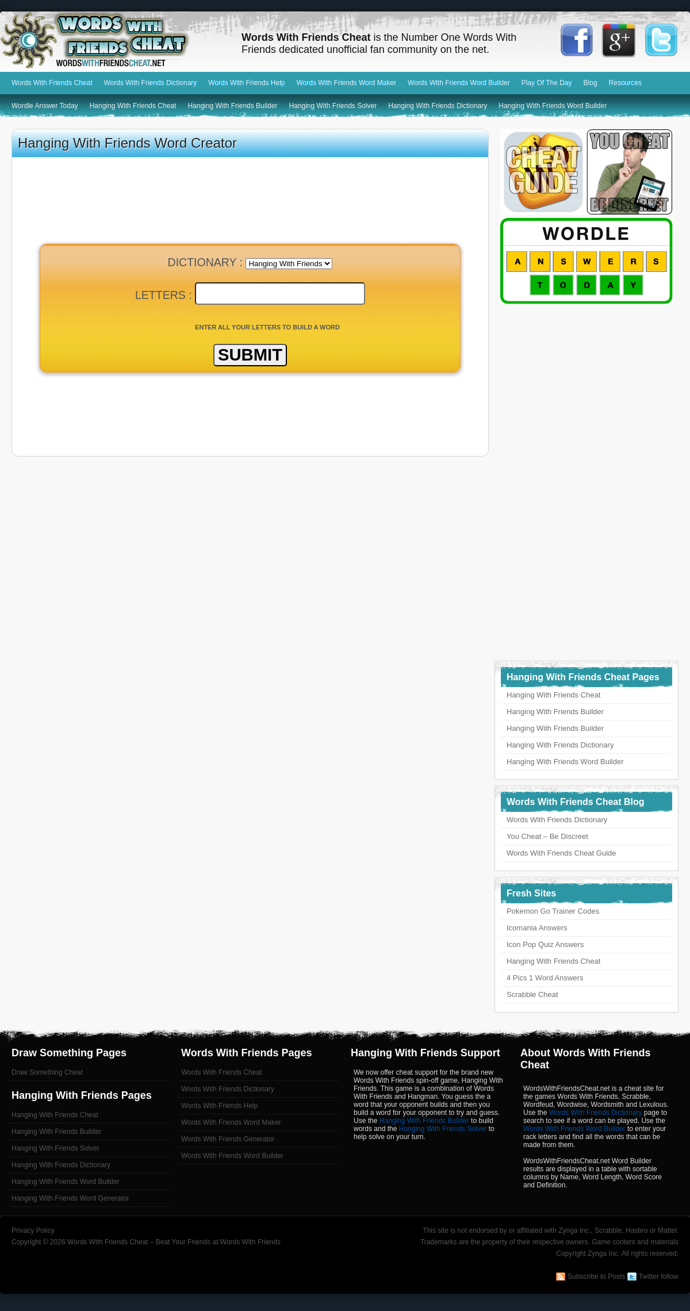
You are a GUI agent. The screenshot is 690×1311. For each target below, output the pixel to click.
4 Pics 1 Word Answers (545, 977)
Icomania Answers (537, 927)
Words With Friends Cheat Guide (561, 853)
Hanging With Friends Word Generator (70, 1198)
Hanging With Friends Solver (333, 106)
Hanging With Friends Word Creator (127, 143)
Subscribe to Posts (596, 1276)
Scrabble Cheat (532, 994)
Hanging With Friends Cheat (133, 106)
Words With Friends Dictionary (150, 83)
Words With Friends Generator (228, 1139)
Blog (590, 83)
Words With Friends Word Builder (459, 83)
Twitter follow (658, 1276)
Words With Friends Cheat (115, 40)
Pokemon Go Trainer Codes (553, 911)
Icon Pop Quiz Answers (545, 944)
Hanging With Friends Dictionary (437, 106)
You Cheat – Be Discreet (547, 836)
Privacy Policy (33, 1230)
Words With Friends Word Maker (346, 83)
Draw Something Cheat (47, 1072)
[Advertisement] (250, 418)
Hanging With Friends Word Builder (553, 106)
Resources (625, 83)
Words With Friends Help (246, 83)
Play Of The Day (547, 83)
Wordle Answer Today (45, 106)
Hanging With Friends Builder (232, 106)
